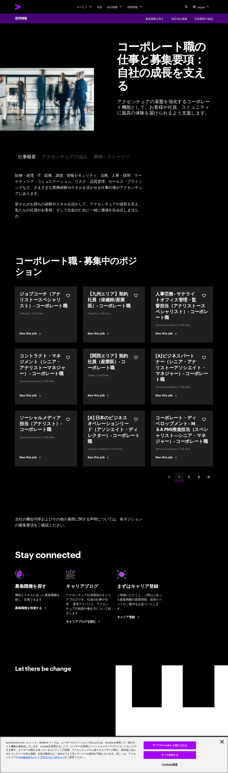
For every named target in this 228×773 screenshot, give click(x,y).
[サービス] (84, 7)
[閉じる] (222, 742)
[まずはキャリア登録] (128, 617)
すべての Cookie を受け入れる (170, 745)
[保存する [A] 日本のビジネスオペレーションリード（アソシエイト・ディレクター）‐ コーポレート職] (135, 419)
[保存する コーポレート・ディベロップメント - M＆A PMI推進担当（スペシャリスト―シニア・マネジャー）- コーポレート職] (203, 419)
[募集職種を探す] (155, 18)
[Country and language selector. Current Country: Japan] (201, 6)
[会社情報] (114, 7)
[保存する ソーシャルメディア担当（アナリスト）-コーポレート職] (68, 419)
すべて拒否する (170, 755)
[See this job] (31, 333)
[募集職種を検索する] (31, 608)
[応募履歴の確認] (204, 18)
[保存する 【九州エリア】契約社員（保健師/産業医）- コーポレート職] (135, 295)
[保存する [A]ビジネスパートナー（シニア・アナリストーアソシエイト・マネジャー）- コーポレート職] (203, 357)
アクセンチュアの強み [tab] (65, 156)
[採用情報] (135, 7)
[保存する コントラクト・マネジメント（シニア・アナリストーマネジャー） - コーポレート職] (68, 357)
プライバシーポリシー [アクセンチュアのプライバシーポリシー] (52, 757)
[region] (114, 755)
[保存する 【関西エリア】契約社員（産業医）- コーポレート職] (135, 357)
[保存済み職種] (179, 18)
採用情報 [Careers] (21, 18)
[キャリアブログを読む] (83, 621)
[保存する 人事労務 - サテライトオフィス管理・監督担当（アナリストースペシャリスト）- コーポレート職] (203, 295)
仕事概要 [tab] (27, 156)
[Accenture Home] (26, 7)
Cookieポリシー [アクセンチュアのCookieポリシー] (28, 757)
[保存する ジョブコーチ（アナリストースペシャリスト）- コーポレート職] (68, 295)
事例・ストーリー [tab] (112, 156)
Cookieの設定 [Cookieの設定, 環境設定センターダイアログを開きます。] (170, 764)
